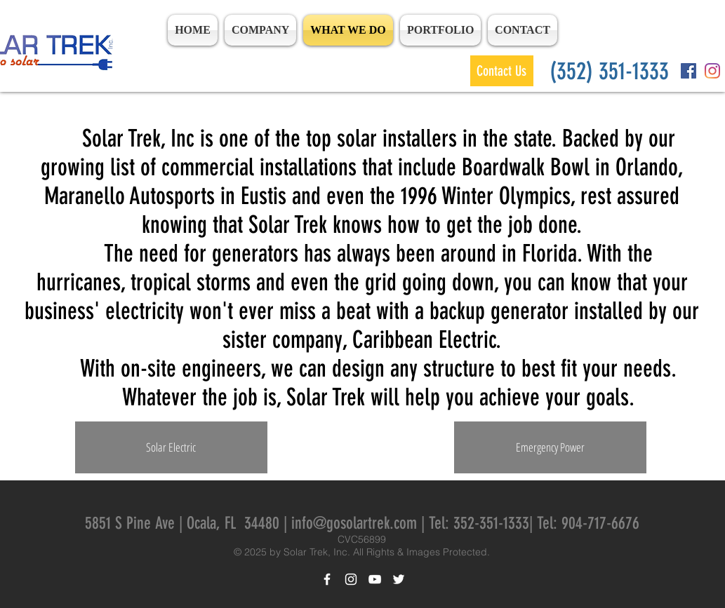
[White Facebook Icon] (327, 579)
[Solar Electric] (171, 447)
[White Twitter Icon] (398, 579)
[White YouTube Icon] (375, 579)
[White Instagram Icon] (351, 579)
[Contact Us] (501, 70)
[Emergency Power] (550, 447)
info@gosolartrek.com (354, 523)
